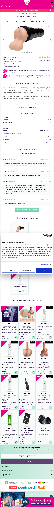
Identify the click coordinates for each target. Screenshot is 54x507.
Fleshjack (34, 13)
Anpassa (27, 270)
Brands (23, 13)
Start (19, 13)
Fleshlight (28, 13)
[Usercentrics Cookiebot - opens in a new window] (44, 235)
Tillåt (43, 270)
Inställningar (44, 264)
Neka (10, 270)
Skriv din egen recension (27, 210)
